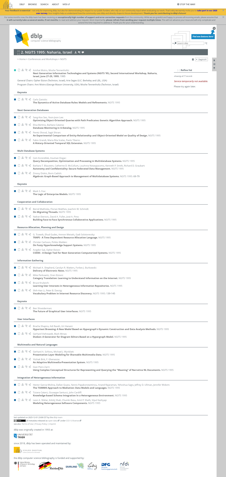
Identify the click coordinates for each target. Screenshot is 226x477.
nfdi (65, 4)
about (55, 4)
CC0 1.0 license (72, 420)
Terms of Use (27, 424)
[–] (178, 70)
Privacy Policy (41, 424)
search (44, 4)
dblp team (57, 417)
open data (52, 420)
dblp (22, 4)
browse (32, 4)
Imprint (52, 424)
